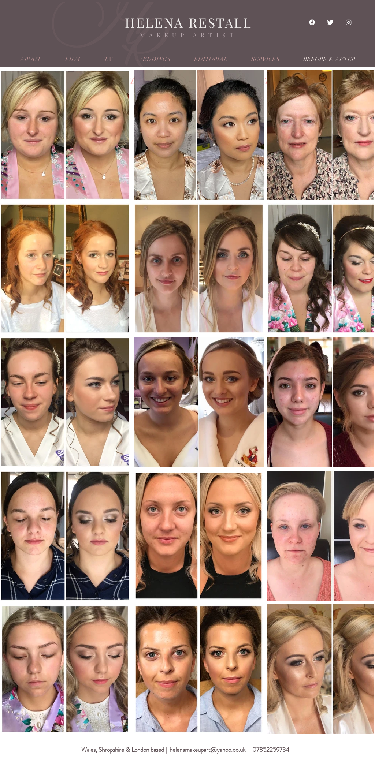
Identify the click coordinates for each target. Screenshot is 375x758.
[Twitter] (330, 22)
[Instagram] (348, 22)
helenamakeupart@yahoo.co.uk (207, 749)
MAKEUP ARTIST (189, 35)
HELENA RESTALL (188, 22)
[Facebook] (312, 22)
